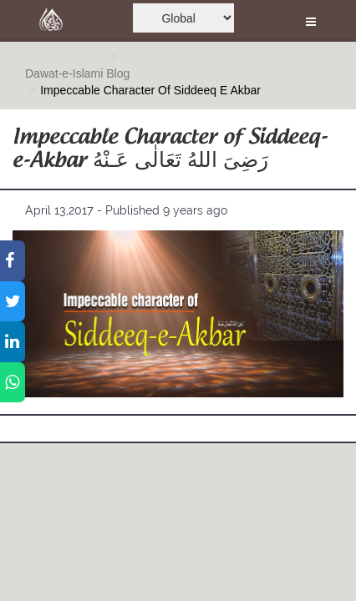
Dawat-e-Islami (64, 73)
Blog (118, 73)
